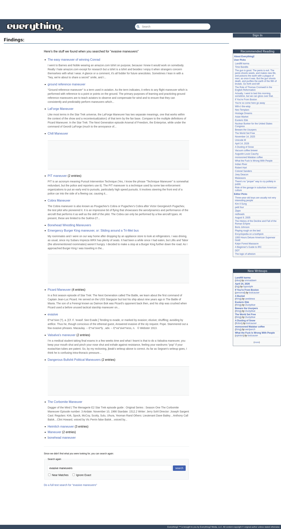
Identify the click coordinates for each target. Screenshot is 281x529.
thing (238, 298)
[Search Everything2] (173, 26)
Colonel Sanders (243, 171)
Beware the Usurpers (246, 129)
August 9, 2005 (242, 217)
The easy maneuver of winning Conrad (74, 59)
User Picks (240, 60)
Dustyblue (250, 305)
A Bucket (240, 296)
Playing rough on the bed (247, 230)
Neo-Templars (242, 110)
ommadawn (250, 280)
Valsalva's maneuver (62, 335)
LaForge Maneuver (61, 108)
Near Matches (58, 475)
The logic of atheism (245, 254)
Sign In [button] (257, 35)
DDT (237, 250)
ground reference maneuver (66, 84)
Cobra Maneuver (59, 200)
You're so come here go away (250, 103)
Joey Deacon (241, 174)
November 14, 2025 (245, 136)
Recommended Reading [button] (258, 51)
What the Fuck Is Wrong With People (254, 160)
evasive (53, 314)
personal (240, 292)
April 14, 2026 (242, 143)
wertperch (250, 329)
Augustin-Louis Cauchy (246, 154)
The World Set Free (245, 133)
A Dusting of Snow (244, 147)
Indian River (241, 164)
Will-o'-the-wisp (242, 106)
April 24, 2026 (242, 283)
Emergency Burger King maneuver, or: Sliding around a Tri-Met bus (93, 230)
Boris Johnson (242, 227)
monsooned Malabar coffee (249, 157)
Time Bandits (241, 67)
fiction (239, 323)
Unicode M (240, 140)
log (237, 286)
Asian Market (241, 116)
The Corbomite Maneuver (65, 401)
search (179, 468)
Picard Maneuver (59, 289)
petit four (239, 207)
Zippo (238, 210)
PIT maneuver (57, 175)
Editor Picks (240, 194)
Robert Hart (241, 167)
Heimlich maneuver (61, 426)
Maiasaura (240, 178)
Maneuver (54, 432)
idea (238, 280)
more (256, 342)
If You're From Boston (246, 99)
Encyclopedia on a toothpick (249, 234)
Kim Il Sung (241, 203)
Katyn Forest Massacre (246, 243)
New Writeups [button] (257, 271)
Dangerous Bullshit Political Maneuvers (74, 359)
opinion (239, 335)
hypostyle (248, 286)
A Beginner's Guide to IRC (248, 247)
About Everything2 (244, 56)
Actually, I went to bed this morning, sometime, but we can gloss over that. (254, 94)
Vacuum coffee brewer (246, 150)
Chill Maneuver (58, 133)
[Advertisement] (140, 9)
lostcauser (254, 292)
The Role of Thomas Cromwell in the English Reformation (253, 88)
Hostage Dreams (243, 113)
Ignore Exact (81, 475)
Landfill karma (242, 63)
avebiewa (250, 298)
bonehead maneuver (62, 437)
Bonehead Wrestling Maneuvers (69, 225)
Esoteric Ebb (241, 120)
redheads (240, 214)
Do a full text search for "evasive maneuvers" (70, 485)
